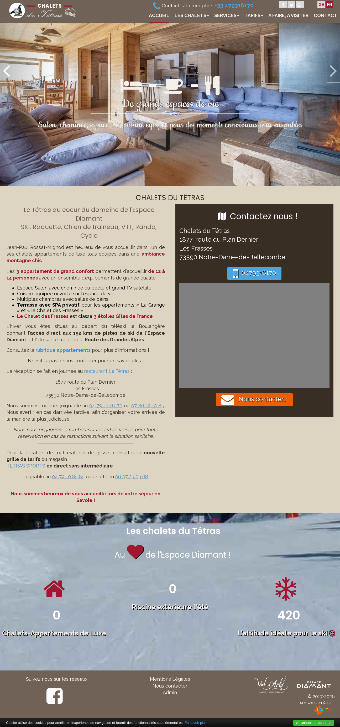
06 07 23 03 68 (131, 476)
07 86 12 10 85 (147, 405)
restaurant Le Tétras (107, 371)
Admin (170, 692)
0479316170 (254, 273)
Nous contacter (170, 686)
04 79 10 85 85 (68, 476)
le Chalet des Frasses (55, 310)
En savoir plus (196, 723)
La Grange (153, 305)
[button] (25, 104)
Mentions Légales (170, 679)
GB (321, 4)
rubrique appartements (63, 350)
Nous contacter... (254, 399)
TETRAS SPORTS (26, 466)
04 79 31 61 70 (105, 405)
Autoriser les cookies (313, 723)
